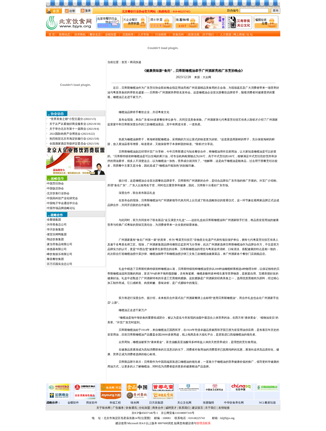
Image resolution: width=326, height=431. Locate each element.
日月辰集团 (156, 402)
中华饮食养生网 (234, 402)
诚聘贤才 (171, 407)
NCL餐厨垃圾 (267, 402)
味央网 (135, 402)
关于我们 (210, 407)
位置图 (145, 418)
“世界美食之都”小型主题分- (72, 119)
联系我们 (184, 407)
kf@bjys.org (227, 418)
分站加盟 (144, 407)
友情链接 (224, 407)
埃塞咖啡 (208, 402)
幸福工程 (115, 402)
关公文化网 (184, 402)
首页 (124, 62)
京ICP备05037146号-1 (145, 413)
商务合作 (157, 407)
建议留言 (197, 407)
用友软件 (91, 402)
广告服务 (118, 407)
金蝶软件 (73, 402)
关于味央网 (103, 407)
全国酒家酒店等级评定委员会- (74, 143)
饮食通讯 (131, 407)
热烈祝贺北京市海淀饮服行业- (74, 138)
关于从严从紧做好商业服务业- (74, 124)
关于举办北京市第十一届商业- (74, 128)
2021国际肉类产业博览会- (72, 133)
